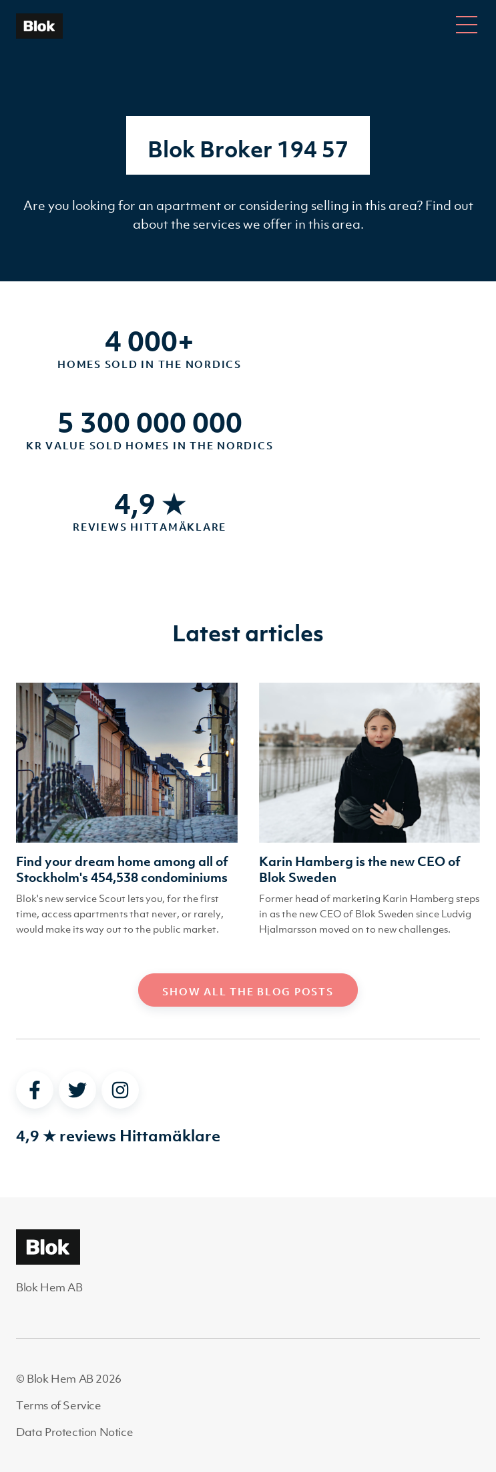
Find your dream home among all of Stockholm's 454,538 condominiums (122, 869)
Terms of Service (58, 1405)
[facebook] (34, 1090)
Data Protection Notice (74, 1432)
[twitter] (77, 1090)
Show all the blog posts (247, 991)
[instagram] (120, 1090)
